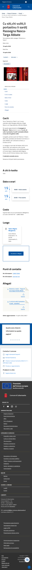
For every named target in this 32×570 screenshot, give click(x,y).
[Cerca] (29, 7)
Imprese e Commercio (9, 444)
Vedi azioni (14, 57)
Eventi (20, 13)
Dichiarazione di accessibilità (11, 548)
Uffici (5, 419)
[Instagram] (12, 406)
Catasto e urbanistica (9, 446)
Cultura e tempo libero (10, 439)
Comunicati (7, 479)
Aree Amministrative (9, 416)
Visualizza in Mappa (16, 254)
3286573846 (16, 273)
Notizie (5, 476)
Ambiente (6, 464)
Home (3, 13)
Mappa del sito (5, 563)
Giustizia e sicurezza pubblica (11, 459)
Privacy (4, 559)
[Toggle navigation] (3, 7)
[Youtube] (7, 406)
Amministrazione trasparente (11, 540)
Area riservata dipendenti (5, 566)
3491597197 (16, 276)
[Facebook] (3, 406)
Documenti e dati (8, 429)
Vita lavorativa (7, 441)
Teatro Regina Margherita (12, 230)
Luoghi (5, 488)
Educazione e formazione (10, 456)
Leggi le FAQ (7, 528)
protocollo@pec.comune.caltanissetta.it (15, 510)
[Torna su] (29, 567)
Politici (5, 424)
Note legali (6, 545)
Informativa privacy (9, 543)
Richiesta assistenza (9, 530)
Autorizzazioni (7, 468)
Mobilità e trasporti (9, 449)
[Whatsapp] (16, 406)
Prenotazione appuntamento (11, 523)
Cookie (3, 561)
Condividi (6, 57)
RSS (3, 556)
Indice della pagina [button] (10, 86)
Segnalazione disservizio (10, 525)
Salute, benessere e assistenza (12, 466)
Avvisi (5, 481)
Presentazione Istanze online (11, 533)
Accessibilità (5, 558)
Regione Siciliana (6, 2)
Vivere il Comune (12, 13)
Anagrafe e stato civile (10, 436)
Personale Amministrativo (11, 426)
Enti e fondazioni (8, 421)
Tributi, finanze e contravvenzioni (12, 461)
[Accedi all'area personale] (25, 2)
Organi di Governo (8, 414)
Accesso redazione (24, 561)
